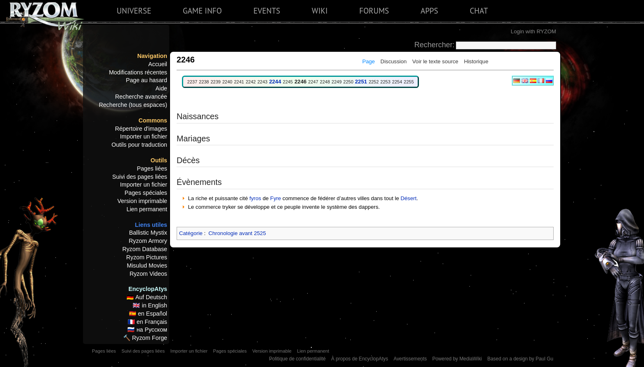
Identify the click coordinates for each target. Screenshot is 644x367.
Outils (159, 160)
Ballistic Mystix (148, 232)
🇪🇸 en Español (148, 313)
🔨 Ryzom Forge (145, 338)
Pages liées (152, 168)
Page (368, 61)
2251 (361, 81)
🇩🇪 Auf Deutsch (146, 297)
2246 (300, 81)
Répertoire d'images (141, 128)
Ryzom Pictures (146, 257)
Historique (476, 61)
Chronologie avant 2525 (237, 233)
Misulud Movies (147, 265)
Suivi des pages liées (139, 176)
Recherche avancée (141, 96)
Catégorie (190, 233)
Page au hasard (146, 80)
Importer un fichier (143, 136)
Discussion (393, 61)
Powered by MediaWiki (457, 359)
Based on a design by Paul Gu (520, 359)
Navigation (152, 56)
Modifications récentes (138, 72)
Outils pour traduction (139, 144)
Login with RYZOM (533, 31)
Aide (161, 88)
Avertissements (410, 359)
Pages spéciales (145, 192)
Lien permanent (146, 209)
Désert (408, 198)
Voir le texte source (435, 61)
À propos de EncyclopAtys (359, 359)
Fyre (275, 198)
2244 (275, 81)
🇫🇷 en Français (147, 322)
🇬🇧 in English (150, 305)
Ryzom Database (144, 249)
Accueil (157, 64)
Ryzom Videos (148, 273)
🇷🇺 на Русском (147, 329)
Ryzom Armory (148, 241)
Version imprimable (142, 201)
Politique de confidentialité (297, 359)
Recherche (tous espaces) (133, 105)
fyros (255, 198)
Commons (152, 120)
